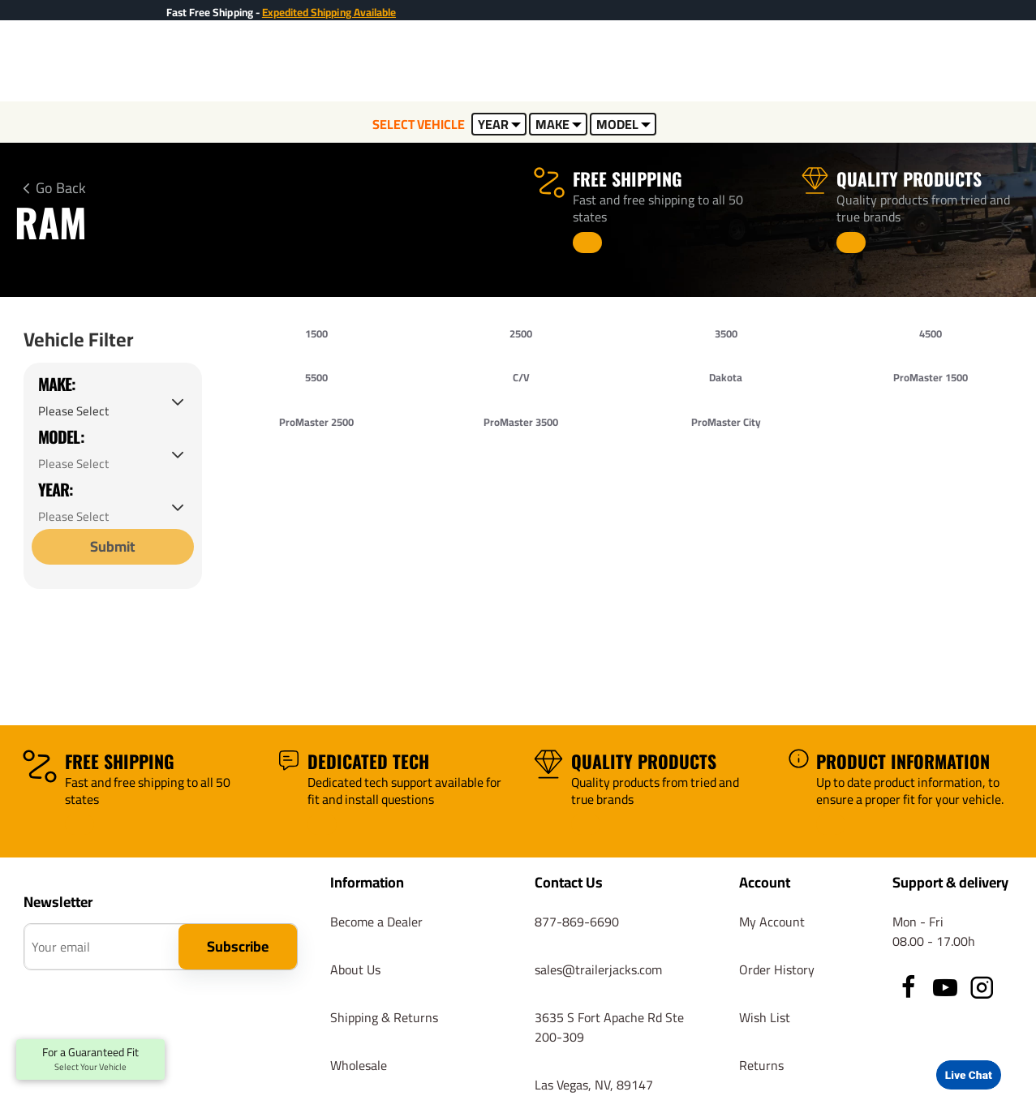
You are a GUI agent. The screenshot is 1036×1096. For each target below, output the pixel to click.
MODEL (623, 124)
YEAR (499, 124)
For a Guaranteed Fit (90, 1059)
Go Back (61, 188)
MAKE (558, 124)
